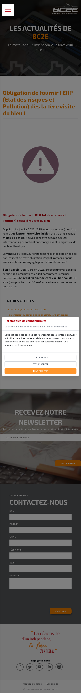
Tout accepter (40, 371)
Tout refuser (40, 357)
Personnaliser (41, 364)
